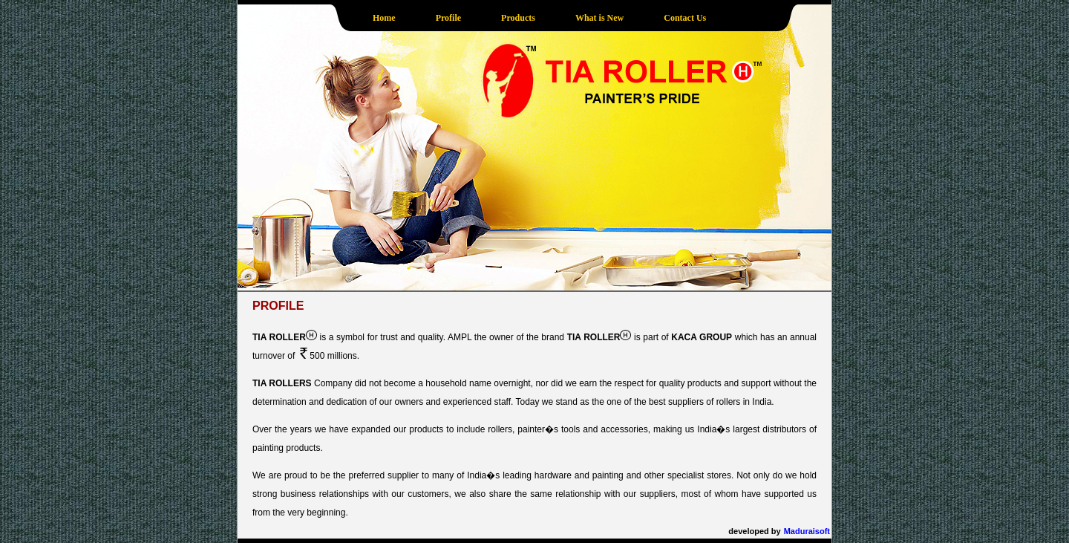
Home (384, 18)
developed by (754, 531)
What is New (599, 18)
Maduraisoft (807, 531)
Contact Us (685, 18)
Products (518, 18)
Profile (448, 18)
